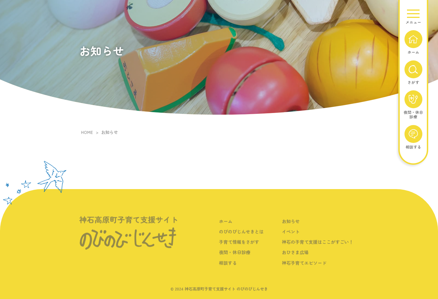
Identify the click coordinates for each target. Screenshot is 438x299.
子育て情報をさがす (239, 245)
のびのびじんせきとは (241, 235)
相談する (228, 266)
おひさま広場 (295, 256)
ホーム (225, 225)
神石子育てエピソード (304, 266)
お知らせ (291, 225)
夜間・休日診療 (234, 256)
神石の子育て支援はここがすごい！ (317, 245)
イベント (291, 235)
